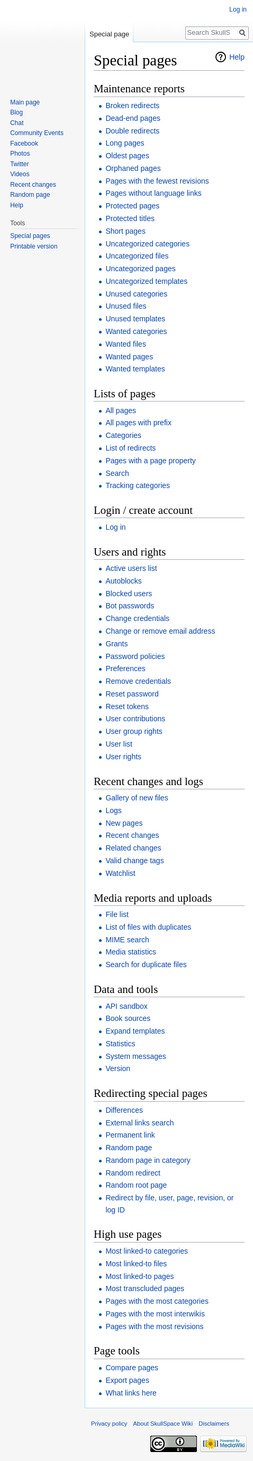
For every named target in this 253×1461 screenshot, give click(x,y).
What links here (130, 1393)
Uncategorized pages (140, 268)
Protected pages (132, 206)
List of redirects (130, 448)
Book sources (127, 1018)
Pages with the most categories (157, 1301)
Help (237, 57)
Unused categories (136, 294)
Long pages (124, 143)
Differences (124, 1110)
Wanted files (125, 344)
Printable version (33, 246)
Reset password (131, 694)
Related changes (133, 848)
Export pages (127, 1380)
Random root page (136, 1185)
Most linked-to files (136, 1263)
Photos (20, 153)
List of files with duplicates (148, 927)
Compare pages (131, 1367)
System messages (135, 1056)
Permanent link (130, 1135)
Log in (115, 527)
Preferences (125, 668)
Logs (113, 810)
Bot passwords (129, 605)
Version (117, 1068)
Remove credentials (138, 681)
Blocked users (128, 593)
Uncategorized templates (146, 281)
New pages (123, 823)
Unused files (125, 306)
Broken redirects (132, 105)
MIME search (127, 939)
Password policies (135, 656)
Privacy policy (109, 1423)
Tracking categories (137, 485)
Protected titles (130, 218)
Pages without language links (153, 193)
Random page (128, 1147)
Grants (116, 643)
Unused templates (135, 318)
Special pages (30, 236)
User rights (123, 756)
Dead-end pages (132, 118)
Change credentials (137, 618)
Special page (109, 34)
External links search (139, 1123)
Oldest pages (127, 155)
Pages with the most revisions (154, 1326)
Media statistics (130, 952)
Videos (19, 174)
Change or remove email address (160, 631)
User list (118, 744)
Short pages (125, 231)
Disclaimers (213, 1423)
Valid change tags (134, 860)
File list (117, 914)
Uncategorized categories (147, 244)
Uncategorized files (136, 256)
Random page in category (147, 1160)
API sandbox (126, 1006)
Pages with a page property (150, 460)
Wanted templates (135, 369)
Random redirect (132, 1173)
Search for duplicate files (145, 964)
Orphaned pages (132, 168)
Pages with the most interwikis (155, 1314)
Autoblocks (123, 581)
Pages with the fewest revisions (157, 181)
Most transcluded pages (144, 1288)
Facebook (24, 143)
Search (117, 473)
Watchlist (120, 873)
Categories (123, 435)
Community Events (37, 133)
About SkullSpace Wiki (163, 1423)
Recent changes (132, 835)
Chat (16, 123)
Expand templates (135, 1031)
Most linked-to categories (146, 1251)
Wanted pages (129, 356)
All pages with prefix (138, 422)
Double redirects (132, 131)
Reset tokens (127, 706)
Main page (25, 102)
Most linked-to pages (139, 1276)
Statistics (120, 1043)
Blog (16, 112)
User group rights (133, 731)
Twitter (19, 164)
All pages (120, 410)
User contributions (135, 718)
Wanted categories (136, 331)
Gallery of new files (136, 798)
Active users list (131, 568)
